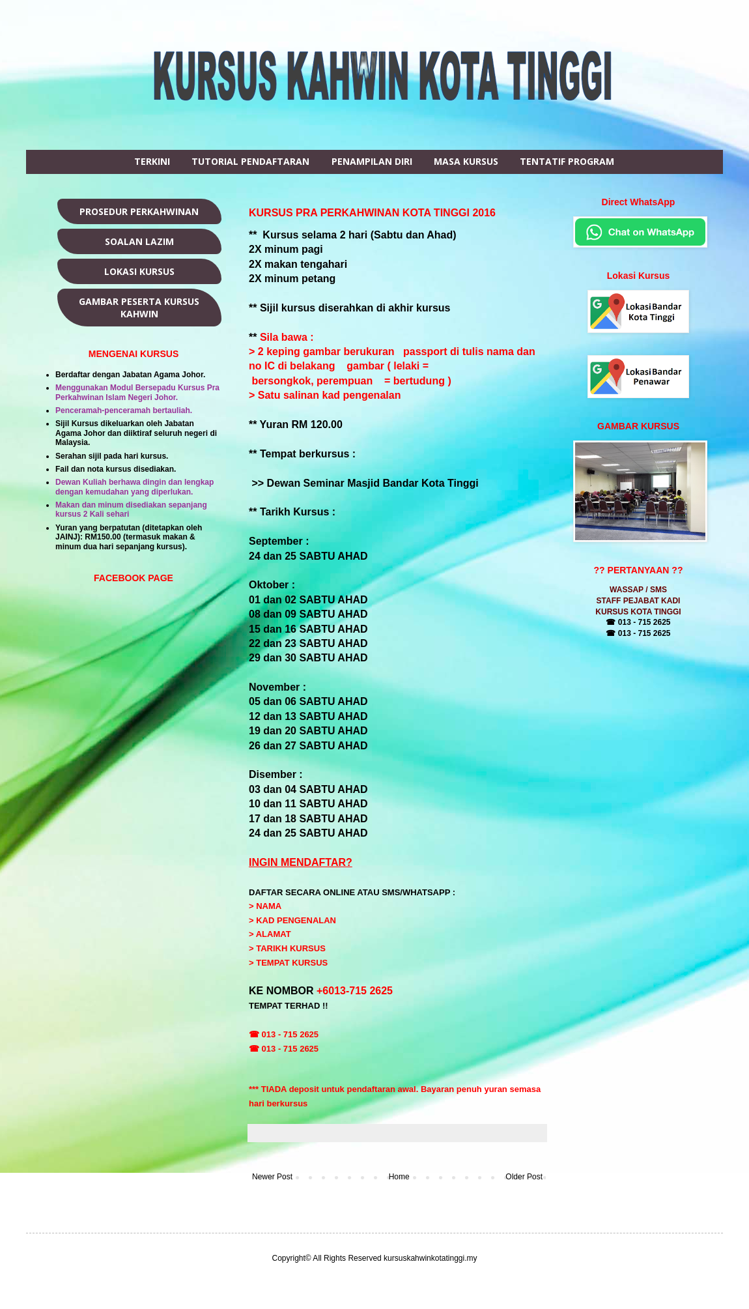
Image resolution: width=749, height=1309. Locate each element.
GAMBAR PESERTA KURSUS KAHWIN (139, 307)
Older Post (524, 1176)
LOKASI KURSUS (139, 271)
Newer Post (272, 1176)
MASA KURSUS (466, 161)
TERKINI (152, 161)
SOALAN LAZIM (139, 241)
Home (399, 1176)
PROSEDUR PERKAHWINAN (139, 211)
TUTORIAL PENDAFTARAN (250, 161)
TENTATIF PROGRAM (567, 161)
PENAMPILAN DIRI (372, 161)
